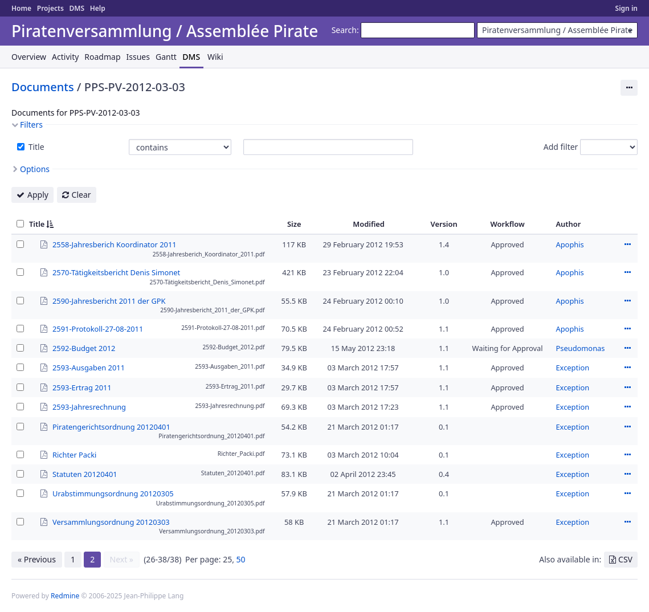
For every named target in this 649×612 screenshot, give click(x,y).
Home (21, 8)
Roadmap (102, 56)
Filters (31, 124)
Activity (65, 56)
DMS (76, 8)
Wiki (215, 56)
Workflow (508, 224)
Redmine (65, 596)
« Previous (37, 559)
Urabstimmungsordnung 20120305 (113, 492)
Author (568, 224)
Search (344, 30)
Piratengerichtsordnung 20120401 (111, 426)
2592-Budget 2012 (83, 347)
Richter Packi (74, 454)
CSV (625, 559)
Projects (50, 8)
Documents (42, 87)
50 (241, 559)
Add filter (561, 146)
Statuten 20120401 (84, 473)
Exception (572, 367)
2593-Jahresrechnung (89, 406)
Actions (627, 244)
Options (35, 169)
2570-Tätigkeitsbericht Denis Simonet (116, 271)
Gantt (166, 56)
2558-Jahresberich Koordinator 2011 (114, 243)
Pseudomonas (580, 348)
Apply (37, 194)
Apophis (569, 244)
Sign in (626, 8)
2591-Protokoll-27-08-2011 (97, 328)
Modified (369, 224)
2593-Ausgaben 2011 (88, 367)
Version (444, 224)
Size (294, 224)
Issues (138, 56)
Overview (28, 56)
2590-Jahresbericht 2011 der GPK (109, 300)
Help (97, 8)
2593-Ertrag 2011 (82, 386)
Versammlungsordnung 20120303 (111, 521)
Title (35, 146)
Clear (81, 194)
